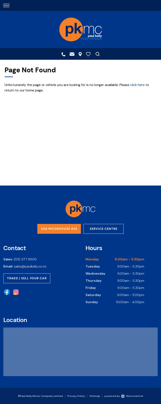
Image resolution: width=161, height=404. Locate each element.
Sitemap (95, 396)
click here (137, 85)
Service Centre (103, 229)
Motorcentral (132, 396)
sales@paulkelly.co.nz (30, 266)
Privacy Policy (76, 396)
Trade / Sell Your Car (27, 278)
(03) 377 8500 (25, 259)
